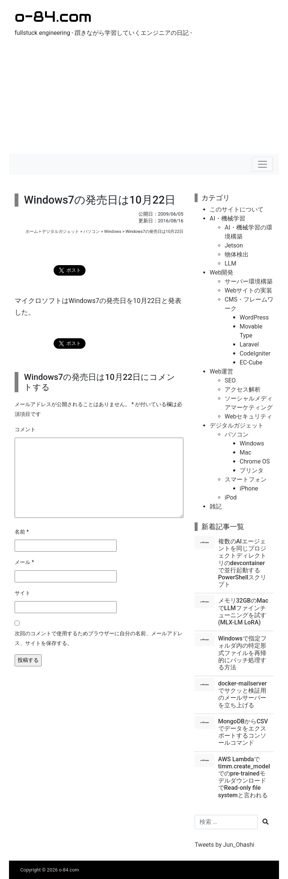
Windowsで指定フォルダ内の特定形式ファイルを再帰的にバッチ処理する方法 (242, 653)
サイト (22, 593)
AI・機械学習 (227, 218)
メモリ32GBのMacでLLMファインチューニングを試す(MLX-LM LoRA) (243, 611)
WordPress (254, 317)
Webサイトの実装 (248, 290)
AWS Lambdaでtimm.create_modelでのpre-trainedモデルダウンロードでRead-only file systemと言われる (244, 777)
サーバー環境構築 (249, 281)
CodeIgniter (255, 353)
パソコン (91, 231)
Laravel (249, 344)
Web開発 (221, 272)
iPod (231, 497)
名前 (22, 532)
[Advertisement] (144, 97)
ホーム (32, 231)
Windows (113, 231)
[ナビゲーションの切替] (262, 164)
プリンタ (252, 470)
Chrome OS (255, 461)
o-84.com (53, 16)
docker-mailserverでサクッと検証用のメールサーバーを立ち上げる (242, 694)
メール (24, 562)
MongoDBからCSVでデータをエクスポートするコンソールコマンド (243, 732)
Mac (245, 452)
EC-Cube (251, 362)
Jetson (234, 245)
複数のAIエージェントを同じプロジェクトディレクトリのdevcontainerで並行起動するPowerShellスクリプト (242, 563)
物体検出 (237, 254)
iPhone (249, 488)
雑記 (216, 506)
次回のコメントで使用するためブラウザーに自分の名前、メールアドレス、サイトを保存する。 (99, 638)
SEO (230, 380)
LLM (230, 263)
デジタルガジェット (60, 231)
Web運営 (221, 371)
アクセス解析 (243, 389)
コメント (25, 429)
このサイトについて (237, 209)
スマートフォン (246, 479)
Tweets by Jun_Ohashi (224, 844)
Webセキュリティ (248, 416)
